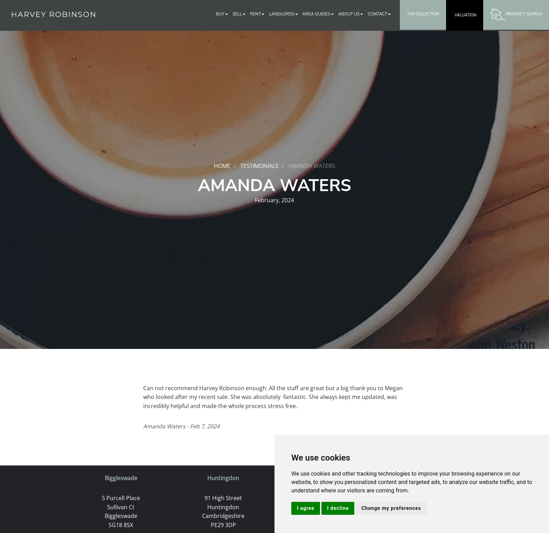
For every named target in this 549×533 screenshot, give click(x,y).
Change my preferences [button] (391, 508)
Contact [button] (379, 14)
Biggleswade (121, 478)
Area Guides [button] (318, 14)
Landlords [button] (283, 14)
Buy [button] (222, 14)
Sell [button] (238, 14)
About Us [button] (350, 14)
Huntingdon (223, 478)
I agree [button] (305, 508)
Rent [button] (257, 14)
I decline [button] (338, 508)
